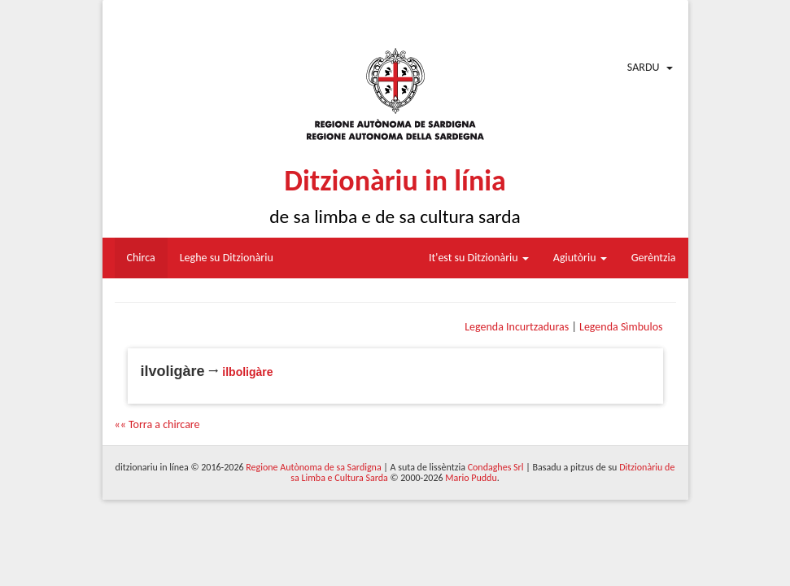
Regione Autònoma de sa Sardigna (313, 467)
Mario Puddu (470, 477)
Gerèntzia (653, 258)
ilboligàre (247, 371)
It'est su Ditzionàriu (479, 258)
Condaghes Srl (496, 467)
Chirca (141, 258)
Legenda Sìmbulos (620, 327)
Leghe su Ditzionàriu (226, 258)
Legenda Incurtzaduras (517, 327)
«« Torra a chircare (157, 424)
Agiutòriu (580, 258)
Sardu (643, 67)
